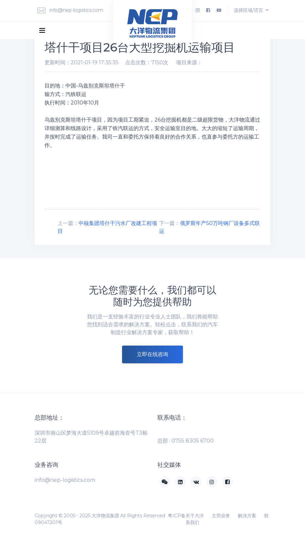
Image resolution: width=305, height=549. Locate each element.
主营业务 (221, 516)
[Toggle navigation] (42, 30)
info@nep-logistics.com (70, 11)
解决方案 (247, 516)
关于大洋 (195, 516)
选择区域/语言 (249, 10)
